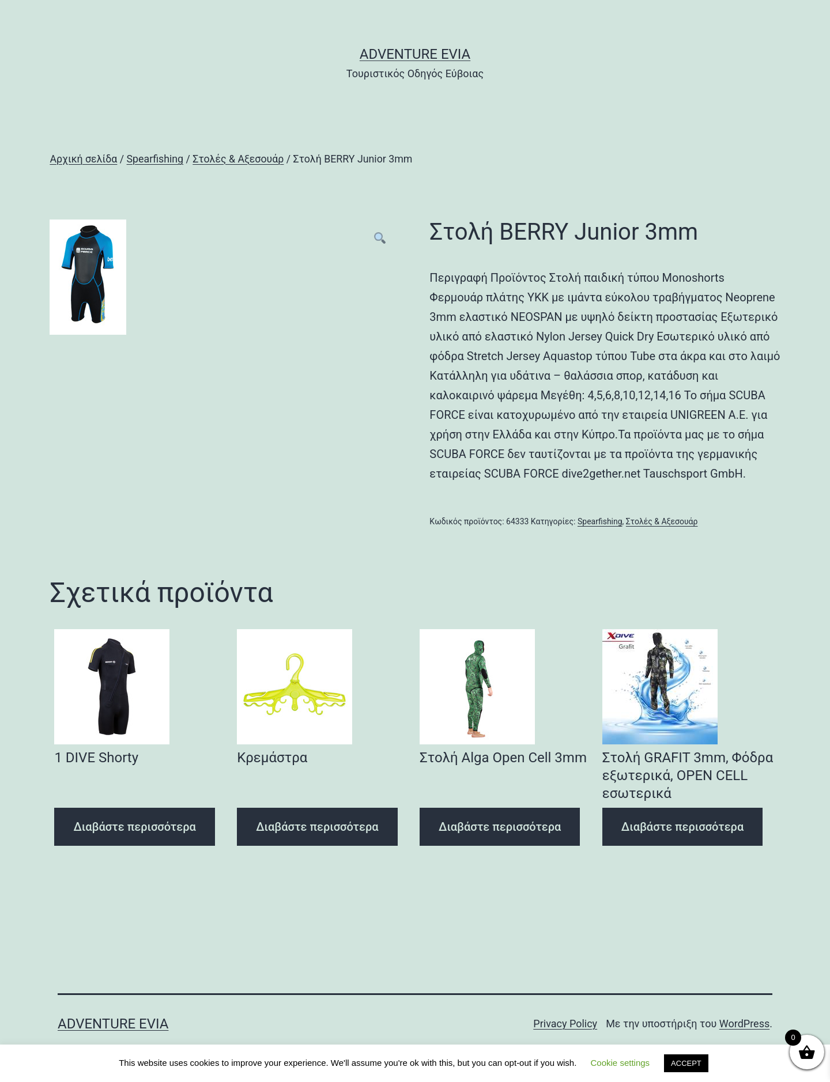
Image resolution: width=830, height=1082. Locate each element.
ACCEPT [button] (686, 1063)
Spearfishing (155, 159)
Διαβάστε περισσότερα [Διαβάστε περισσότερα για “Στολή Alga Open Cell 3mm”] (500, 827)
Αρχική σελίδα (83, 159)
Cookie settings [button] (620, 1063)
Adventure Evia (415, 54)
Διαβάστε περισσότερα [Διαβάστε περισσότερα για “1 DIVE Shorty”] (134, 827)
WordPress (744, 1023)
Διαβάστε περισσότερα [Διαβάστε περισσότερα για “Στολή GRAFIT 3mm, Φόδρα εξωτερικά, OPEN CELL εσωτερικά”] (682, 827)
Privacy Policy (565, 1023)
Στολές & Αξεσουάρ (238, 159)
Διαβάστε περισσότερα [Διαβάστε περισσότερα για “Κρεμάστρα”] (317, 827)
